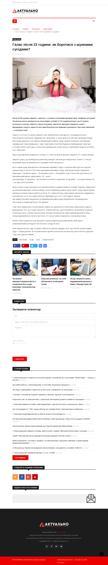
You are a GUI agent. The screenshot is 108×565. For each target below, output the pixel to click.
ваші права (23, 240)
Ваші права (47, 29)
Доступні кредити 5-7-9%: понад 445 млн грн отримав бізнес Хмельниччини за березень (47, 409)
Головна (15, 29)
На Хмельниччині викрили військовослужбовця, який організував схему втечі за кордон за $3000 (51, 419)
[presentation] (30, 348)
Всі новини (20, 458)
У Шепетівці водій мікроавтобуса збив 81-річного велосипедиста (38, 414)
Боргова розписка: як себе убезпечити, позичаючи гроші (53, 281)
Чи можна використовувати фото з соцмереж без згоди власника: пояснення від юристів (24, 284)
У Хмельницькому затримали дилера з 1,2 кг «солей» (33, 453)
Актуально (36, 29)
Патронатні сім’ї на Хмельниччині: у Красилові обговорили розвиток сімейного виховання (48, 399)
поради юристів (48, 240)
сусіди (31, 240)
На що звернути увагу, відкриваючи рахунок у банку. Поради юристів (81, 281)
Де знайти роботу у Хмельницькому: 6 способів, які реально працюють (40, 385)
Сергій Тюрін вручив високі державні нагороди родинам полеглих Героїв (41, 436)
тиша (38, 240)
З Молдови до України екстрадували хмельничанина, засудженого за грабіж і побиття (47, 448)
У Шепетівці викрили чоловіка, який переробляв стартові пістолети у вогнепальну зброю (47, 404)
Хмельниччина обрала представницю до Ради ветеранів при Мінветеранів (42, 426)
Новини (25, 29)
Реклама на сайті (81, 559)
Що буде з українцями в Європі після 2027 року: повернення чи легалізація (42, 390)
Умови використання (65, 559)
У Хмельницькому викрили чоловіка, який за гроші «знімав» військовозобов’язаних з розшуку (49, 431)
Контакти (60, 562)
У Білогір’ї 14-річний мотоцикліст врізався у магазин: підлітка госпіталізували (43, 395)
